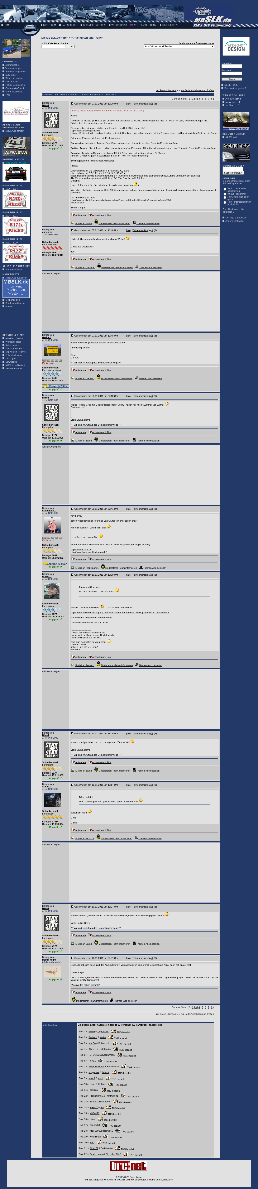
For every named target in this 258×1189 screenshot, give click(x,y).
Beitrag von (48, 103)
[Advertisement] (15, 322)
